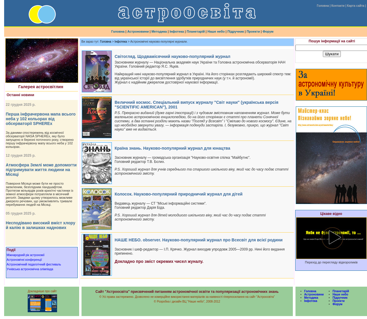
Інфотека (177, 31)
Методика (159, 31)
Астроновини (138, 31)
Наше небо (216, 31)
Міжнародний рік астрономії (26, 255)
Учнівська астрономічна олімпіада (30, 269)
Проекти (253, 31)
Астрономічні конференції (24, 259)
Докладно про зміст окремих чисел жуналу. (159, 261)
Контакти (338, 5)
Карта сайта (355, 5)
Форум (268, 31)
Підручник (235, 31)
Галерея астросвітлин (40, 86)
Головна (323, 5)
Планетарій (196, 31)
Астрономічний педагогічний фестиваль (34, 264)
